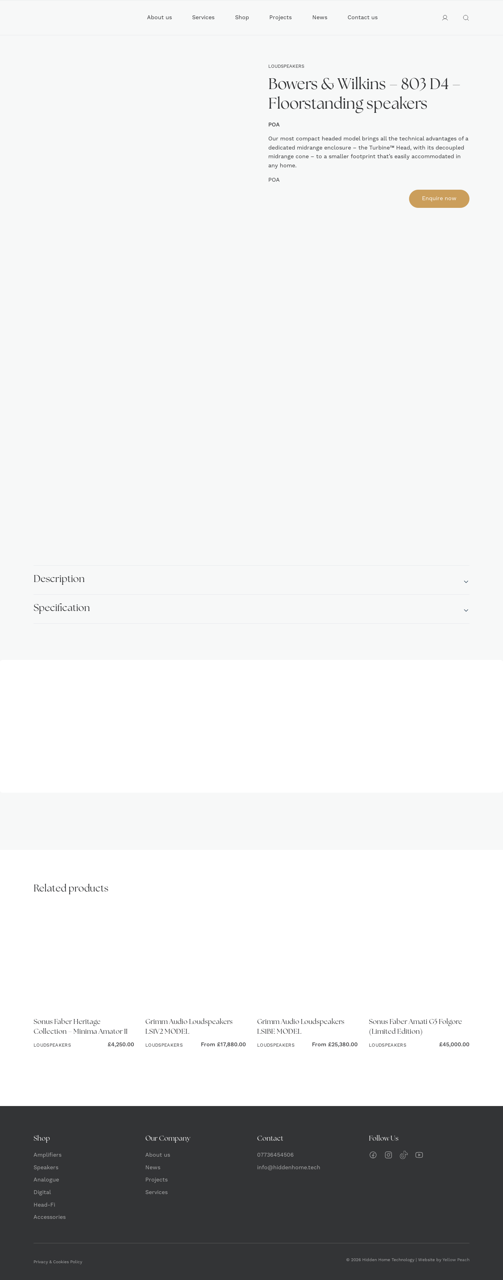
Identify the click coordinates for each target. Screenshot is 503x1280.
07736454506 (275, 1154)
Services (203, 17)
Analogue (46, 1179)
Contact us (363, 17)
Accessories (50, 1217)
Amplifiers (47, 1154)
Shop (242, 17)
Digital (42, 1192)
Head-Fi (44, 1204)
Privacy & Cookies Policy (58, 1262)
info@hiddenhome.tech (288, 1167)
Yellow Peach (456, 1260)
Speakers (46, 1167)
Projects (280, 17)
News (319, 17)
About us (159, 17)
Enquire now (439, 198)
